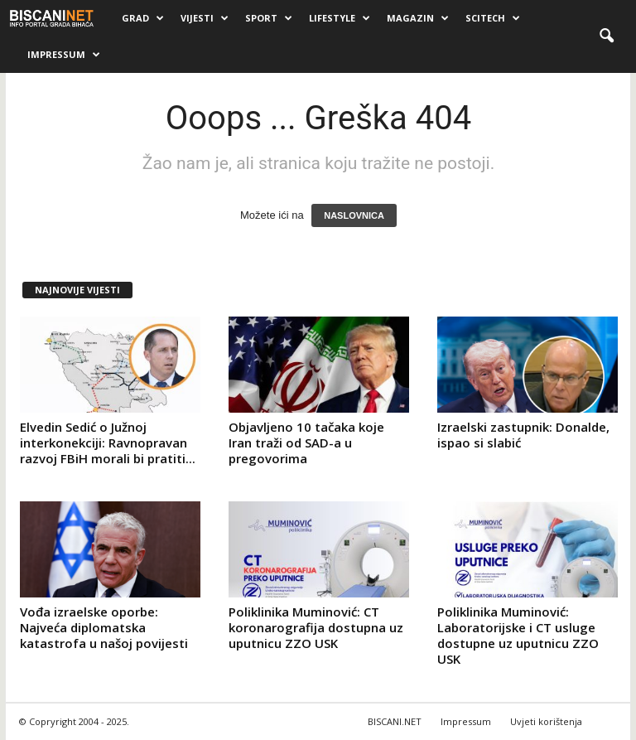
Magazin (418, 18)
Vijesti (205, 18)
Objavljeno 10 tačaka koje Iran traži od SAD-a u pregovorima (306, 442)
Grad (143, 18)
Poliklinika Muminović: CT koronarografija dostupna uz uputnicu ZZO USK (316, 627)
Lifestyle (339, 18)
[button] (606, 36)
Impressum (63, 54)
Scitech (492, 18)
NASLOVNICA (354, 215)
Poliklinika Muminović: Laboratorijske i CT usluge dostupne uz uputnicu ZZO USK (518, 635)
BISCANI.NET (395, 721)
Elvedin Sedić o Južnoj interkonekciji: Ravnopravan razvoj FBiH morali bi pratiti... (107, 442)
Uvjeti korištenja (546, 721)
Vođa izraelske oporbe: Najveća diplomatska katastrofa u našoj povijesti (104, 627)
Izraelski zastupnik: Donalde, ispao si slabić (523, 434)
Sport (268, 18)
